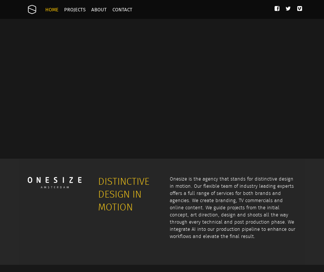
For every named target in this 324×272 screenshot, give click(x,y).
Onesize (32, 9)
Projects (75, 10)
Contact (122, 10)
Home (51, 10)
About (99, 10)
